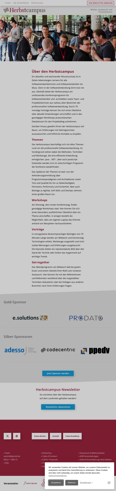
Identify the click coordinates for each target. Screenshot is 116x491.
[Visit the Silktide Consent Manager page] (109, 482)
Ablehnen (72, 483)
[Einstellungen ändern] (86, 482)
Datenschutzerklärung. (58, 476)
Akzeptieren (56, 483)
